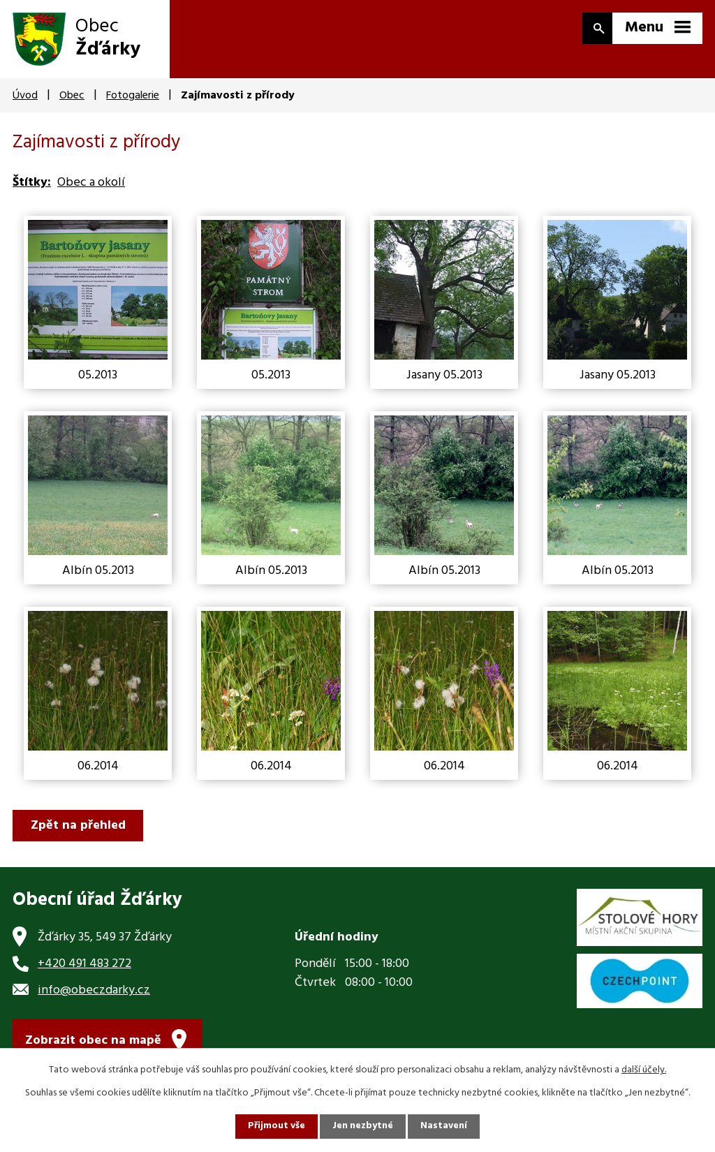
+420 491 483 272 (84, 964)
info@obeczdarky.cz (94, 990)
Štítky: (32, 182)
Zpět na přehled (78, 825)
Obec (71, 96)
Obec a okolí (91, 182)
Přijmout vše (275, 1126)
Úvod (25, 96)
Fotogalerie (132, 96)
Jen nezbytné (363, 1126)
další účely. (643, 1070)
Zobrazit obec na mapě (93, 1042)
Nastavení (445, 1126)
